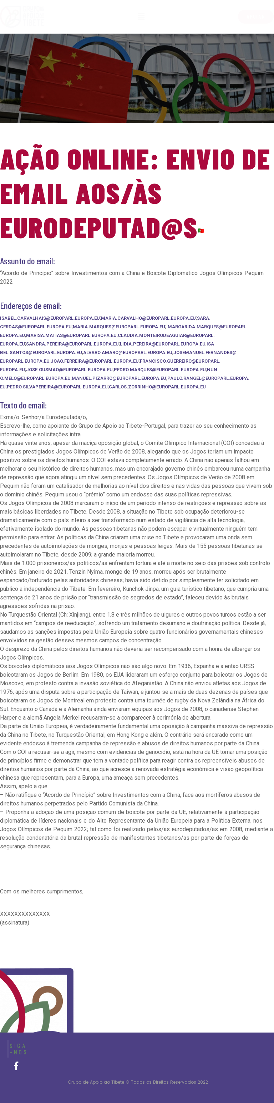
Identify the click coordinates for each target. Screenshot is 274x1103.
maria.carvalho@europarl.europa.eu (148, 318)
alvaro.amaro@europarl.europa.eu (127, 352)
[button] (256, 17)
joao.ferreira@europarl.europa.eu (95, 361)
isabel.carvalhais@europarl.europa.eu (50, 318)
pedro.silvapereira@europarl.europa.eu (57, 386)
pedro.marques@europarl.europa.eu (160, 369)
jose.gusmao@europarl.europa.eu (69, 369)
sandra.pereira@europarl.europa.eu (72, 344)
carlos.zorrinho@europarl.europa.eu (157, 386)
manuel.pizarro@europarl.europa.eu (119, 378)
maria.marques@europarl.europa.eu (119, 326)
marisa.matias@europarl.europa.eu (71, 335)
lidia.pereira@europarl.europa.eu (163, 344)
